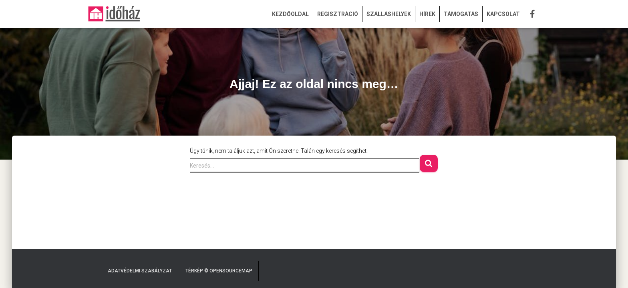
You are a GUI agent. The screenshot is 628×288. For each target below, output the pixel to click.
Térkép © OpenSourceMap (218, 271)
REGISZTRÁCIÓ (337, 14)
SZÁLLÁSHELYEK (388, 14)
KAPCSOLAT (503, 14)
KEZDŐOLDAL (290, 14)
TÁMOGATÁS (461, 14)
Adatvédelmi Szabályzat (140, 271)
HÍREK (427, 14)
